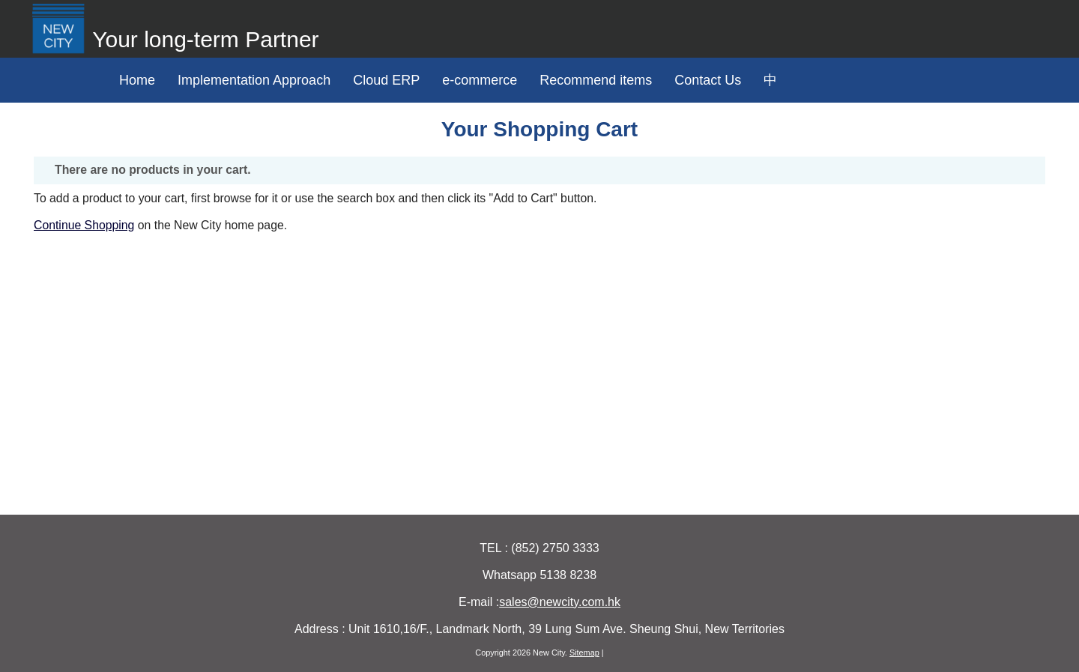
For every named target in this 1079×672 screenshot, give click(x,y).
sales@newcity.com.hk (559, 602)
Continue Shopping (84, 225)
